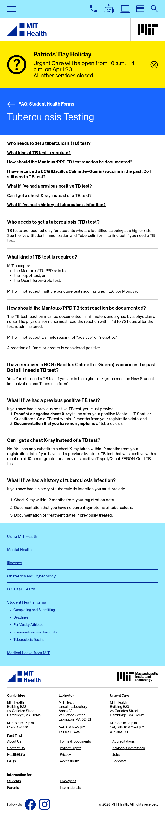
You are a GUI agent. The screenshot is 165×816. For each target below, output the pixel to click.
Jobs (116, 754)
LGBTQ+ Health (21, 589)
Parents (13, 787)
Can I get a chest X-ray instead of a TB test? (49, 195)
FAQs (11, 761)
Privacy (65, 754)
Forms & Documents (75, 741)
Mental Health (19, 549)
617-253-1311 (120, 732)
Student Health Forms (26, 602)
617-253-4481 (17, 727)
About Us (14, 741)
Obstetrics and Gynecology (31, 576)
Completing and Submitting (34, 610)
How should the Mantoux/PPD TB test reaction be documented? (69, 162)
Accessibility (69, 761)
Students (14, 781)
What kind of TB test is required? (39, 152)
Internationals (70, 787)
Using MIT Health (22, 536)
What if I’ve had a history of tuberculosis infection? (56, 204)
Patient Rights (70, 748)
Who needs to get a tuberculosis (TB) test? (49, 143)
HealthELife (16, 754)
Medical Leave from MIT (28, 652)
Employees (68, 781)
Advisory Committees (128, 748)
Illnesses (14, 562)
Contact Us (16, 748)
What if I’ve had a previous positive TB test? (49, 186)
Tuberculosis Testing (28, 639)
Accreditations (123, 741)
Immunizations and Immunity (35, 632)
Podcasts (119, 761)
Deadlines (20, 617)
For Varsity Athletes (28, 625)
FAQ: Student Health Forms (40, 104)
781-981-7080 (69, 732)
